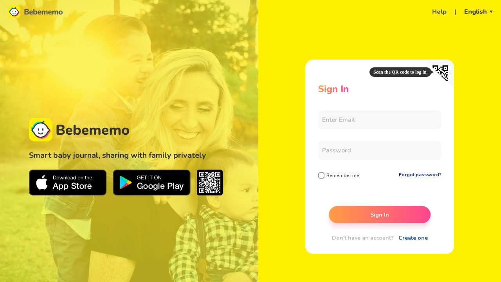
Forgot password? (420, 175)
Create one (413, 238)
